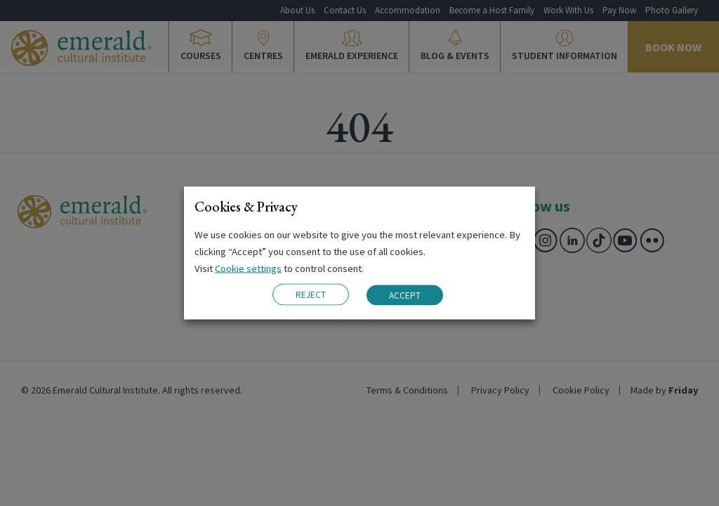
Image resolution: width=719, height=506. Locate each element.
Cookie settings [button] (248, 268)
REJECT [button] (311, 295)
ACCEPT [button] (405, 295)
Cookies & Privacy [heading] (246, 206)
